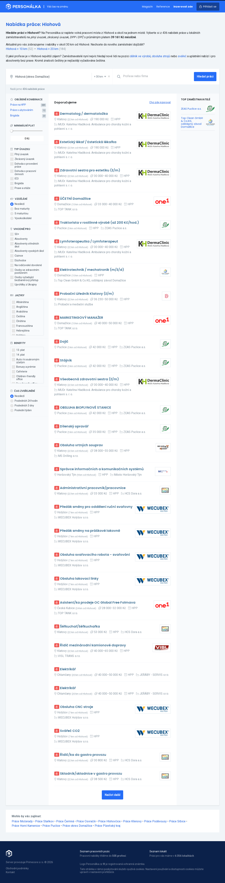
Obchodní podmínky (17, 868)
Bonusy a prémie (24, 367)
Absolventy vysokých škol (27, 251)
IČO (14, 178)
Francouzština (22, 326)
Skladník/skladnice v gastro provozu (91, 774)
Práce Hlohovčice (109, 821)
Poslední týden (21, 410)
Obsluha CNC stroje (76, 707)
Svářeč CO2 (70, 731)
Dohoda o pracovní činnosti (23, 172)
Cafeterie (19, 371)
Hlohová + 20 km (47, 49)
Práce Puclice (51, 825)
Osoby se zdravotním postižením (24, 271)
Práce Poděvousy (155, 821)
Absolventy (19, 239)
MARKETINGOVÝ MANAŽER (81, 318)
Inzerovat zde (183, 6)
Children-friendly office (23, 378)
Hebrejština (20, 330)
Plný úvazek (19, 154)
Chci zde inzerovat (160, 102)
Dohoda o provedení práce (24, 165)
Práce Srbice (177, 821)
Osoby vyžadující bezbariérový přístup (24, 279)
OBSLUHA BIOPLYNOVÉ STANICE (85, 408)
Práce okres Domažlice (77, 825)
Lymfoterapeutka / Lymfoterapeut (89, 241)
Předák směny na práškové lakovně (90, 531)
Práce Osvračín (86, 821)
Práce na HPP (18, 104)
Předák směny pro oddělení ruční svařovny (96, 507)
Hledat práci (205, 76)
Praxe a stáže (20, 188)
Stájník (66, 360)
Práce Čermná (65, 821)
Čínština (19, 321)
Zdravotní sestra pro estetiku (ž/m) (90, 170)
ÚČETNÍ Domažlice (75, 199)
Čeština (18, 316)
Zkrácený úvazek (22, 159)
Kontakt (10, 872)
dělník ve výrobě (140, 56)
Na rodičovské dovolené (26, 265)
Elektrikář (68, 669)
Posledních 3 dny (22, 405)
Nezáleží (17, 204)
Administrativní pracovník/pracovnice (93, 488)
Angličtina (20, 307)
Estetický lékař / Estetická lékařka (88, 142)
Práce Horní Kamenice (26, 825)
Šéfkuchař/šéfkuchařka (80, 626)
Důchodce (18, 260)
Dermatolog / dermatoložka (84, 114)
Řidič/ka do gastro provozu (83, 755)
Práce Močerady (22, 821)
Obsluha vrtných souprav (81, 445)
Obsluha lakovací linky (79, 579)
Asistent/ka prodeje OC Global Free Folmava (97, 603)
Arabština (20, 311)
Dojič (64, 342)
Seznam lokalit (158, 851)
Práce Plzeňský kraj (107, 825)
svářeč (182, 56)
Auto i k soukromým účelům (25, 361)
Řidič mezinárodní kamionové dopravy (93, 645)
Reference (163, 6)
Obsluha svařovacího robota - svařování (95, 555)
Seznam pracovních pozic (95, 851)
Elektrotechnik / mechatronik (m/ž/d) (92, 270)
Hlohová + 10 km (16, 49)
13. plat (18, 350)
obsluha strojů (161, 56)
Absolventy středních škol (24, 245)
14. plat (18, 355)
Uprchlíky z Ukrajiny (23, 284)
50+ (14, 234)
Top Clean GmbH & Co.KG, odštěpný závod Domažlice (192, 122)
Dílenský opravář (74, 426)
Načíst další (112, 795)
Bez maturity (20, 209)
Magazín (147, 6)
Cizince (16, 255)
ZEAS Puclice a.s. (191, 108)
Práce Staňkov (44, 821)
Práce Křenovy (132, 821)
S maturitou (19, 213)
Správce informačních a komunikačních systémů (102, 469)
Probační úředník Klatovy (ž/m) (87, 294)
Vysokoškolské (21, 218)
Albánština (20, 302)
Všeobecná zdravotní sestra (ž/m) (89, 379)
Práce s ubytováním (21, 110)
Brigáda (14, 115)
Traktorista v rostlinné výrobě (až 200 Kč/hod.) (99, 223)
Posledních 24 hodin (24, 401)
